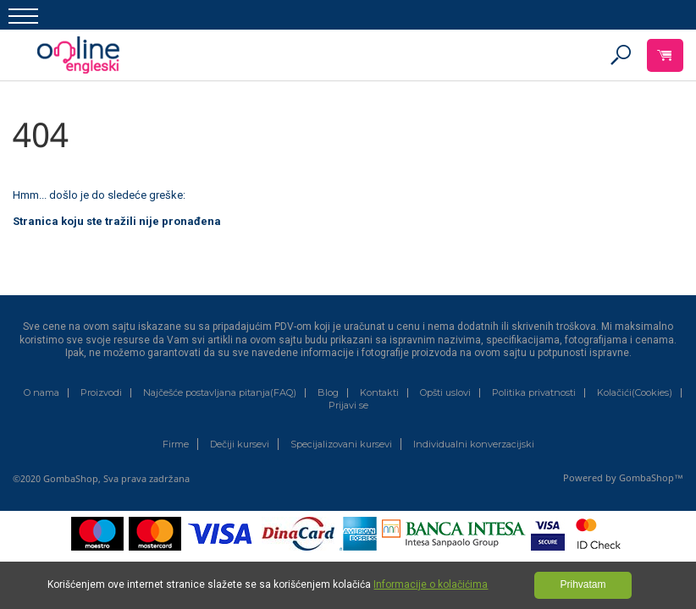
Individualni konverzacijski (473, 444)
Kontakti (379, 393)
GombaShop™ (651, 477)
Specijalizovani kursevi (341, 444)
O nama (41, 393)
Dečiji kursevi (239, 444)
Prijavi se (348, 405)
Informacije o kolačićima (430, 584)
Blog (328, 393)
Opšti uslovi (445, 393)
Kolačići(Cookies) (634, 393)
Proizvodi (101, 393)
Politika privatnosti (534, 393)
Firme (176, 444)
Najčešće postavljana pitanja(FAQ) (219, 393)
